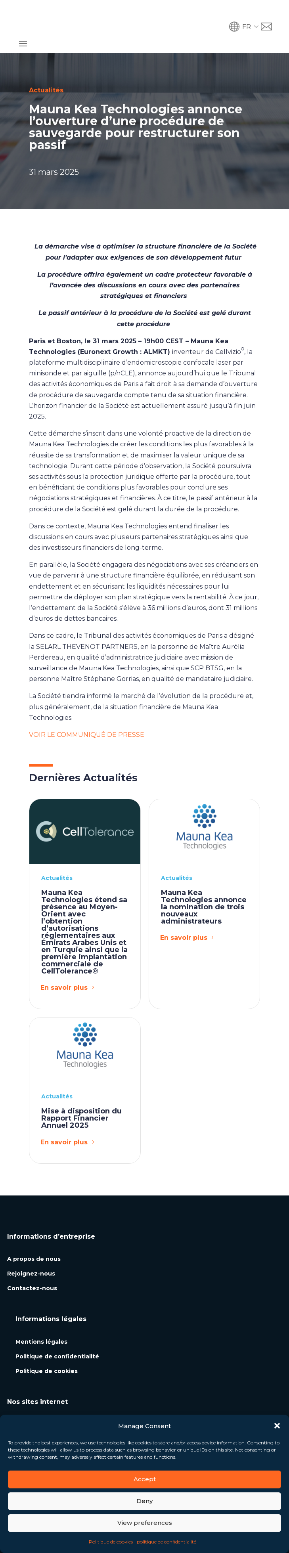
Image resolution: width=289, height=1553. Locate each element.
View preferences (144, 1522)
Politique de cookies (111, 1542)
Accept (145, 1479)
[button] (277, 1426)
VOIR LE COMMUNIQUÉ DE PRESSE (86, 707)
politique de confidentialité (166, 1542)
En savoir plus (64, 960)
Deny (144, 1501)
